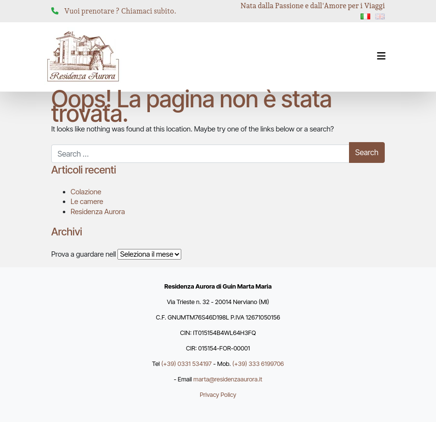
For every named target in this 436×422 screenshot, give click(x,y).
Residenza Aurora (98, 211)
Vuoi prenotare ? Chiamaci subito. (120, 11)
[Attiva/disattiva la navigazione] (381, 56)
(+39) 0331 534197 (186, 363)
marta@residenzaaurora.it (227, 379)
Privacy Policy (218, 394)
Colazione (86, 192)
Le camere (87, 201)
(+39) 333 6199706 (258, 363)
